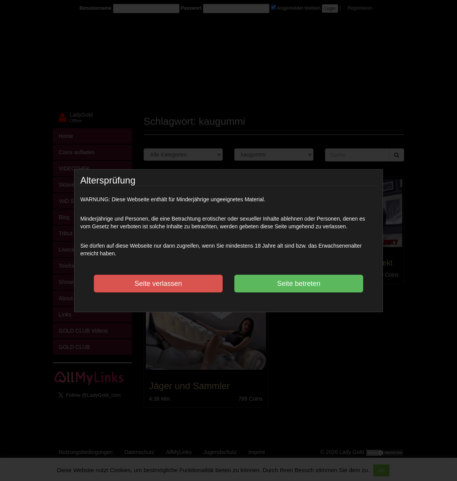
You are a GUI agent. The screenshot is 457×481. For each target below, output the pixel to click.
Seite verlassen (158, 283)
